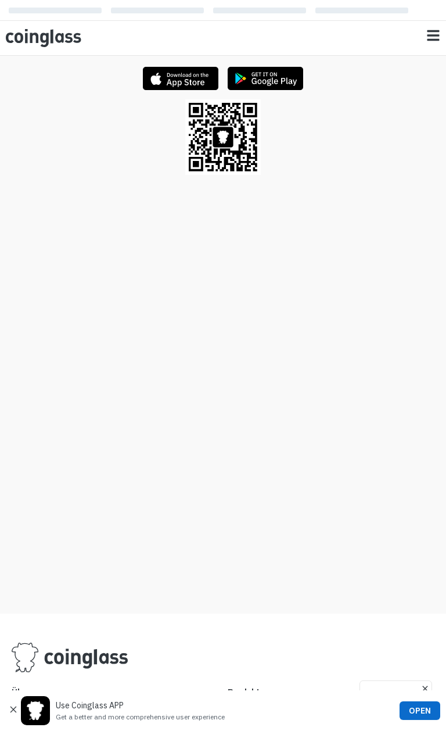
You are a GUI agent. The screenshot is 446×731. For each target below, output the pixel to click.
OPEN (420, 710)
